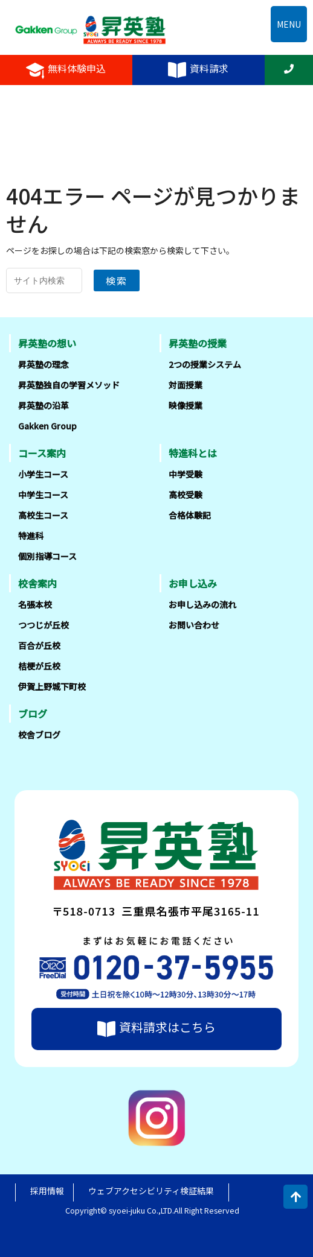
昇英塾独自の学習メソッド (69, 385)
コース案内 (42, 453)
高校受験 (185, 494)
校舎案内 (37, 583)
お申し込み (193, 583)
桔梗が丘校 (39, 666)
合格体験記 (190, 515)
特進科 (31, 535)
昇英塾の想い (47, 343)
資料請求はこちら (156, 1028)
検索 (116, 280)
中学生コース (43, 494)
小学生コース (43, 474)
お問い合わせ (194, 625)
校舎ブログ (39, 734)
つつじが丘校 (43, 625)
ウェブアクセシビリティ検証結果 (151, 1190)
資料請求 (198, 70)
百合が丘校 (39, 645)
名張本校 (35, 604)
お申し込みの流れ (202, 604)
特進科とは (193, 453)
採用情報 (47, 1190)
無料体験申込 (66, 70)
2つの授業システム (205, 364)
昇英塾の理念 (43, 364)
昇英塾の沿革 (43, 405)
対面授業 (185, 385)
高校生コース (43, 515)
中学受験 (185, 474)
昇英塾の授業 (198, 343)
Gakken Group (47, 426)
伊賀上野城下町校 (52, 686)
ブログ (32, 713)
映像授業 (185, 405)
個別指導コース (47, 556)
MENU (289, 24)
